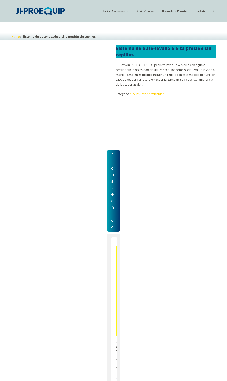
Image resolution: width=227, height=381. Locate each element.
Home (15, 37)
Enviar (162, 326)
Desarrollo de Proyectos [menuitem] (174, 11)
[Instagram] (180, 365)
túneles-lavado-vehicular (147, 94)
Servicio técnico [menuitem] (145, 11)
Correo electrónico (133, 274)
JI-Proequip (30, 365)
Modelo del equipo (133, 310)
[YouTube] (190, 365)
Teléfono (127, 292)
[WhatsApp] (199, 365)
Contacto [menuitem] (200, 11)
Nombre (126, 256)
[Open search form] (214, 11)
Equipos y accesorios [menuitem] (116, 11)
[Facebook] (170, 365)
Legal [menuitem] (159, 365)
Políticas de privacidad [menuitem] (141, 365)
